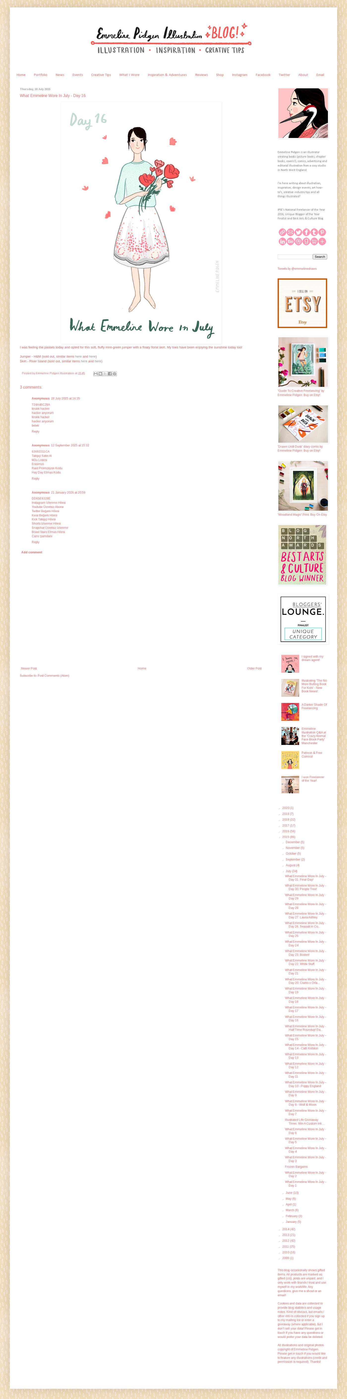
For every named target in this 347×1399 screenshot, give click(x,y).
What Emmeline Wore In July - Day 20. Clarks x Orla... (305, 981)
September (293, 859)
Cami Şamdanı (42, 536)
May (289, 1198)
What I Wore (129, 75)
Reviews (201, 75)
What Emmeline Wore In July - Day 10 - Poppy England (305, 1084)
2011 (286, 1246)
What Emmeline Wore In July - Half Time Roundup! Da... (305, 1028)
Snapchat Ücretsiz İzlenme (50, 528)
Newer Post (29, 668)
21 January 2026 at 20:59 (68, 492)
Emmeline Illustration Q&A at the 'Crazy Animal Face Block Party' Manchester (314, 736)
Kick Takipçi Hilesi (44, 519)
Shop (220, 75)
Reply (35, 431)
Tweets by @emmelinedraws (297, 268)
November (293, 848)
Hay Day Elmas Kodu (46, 472)
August (291, 865)
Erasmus (38, 464)
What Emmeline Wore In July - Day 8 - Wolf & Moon (305, 1102)
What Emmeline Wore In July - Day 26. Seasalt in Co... (305, 924)
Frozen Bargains (296, 1166)
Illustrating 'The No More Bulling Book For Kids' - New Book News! (314, 686)
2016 (286, 831)
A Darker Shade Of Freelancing (314, 706)
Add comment (31, 552)
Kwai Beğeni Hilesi (44, 515)
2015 (286, 837)
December (293, 842)
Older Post (254, 668)
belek (35, 425)
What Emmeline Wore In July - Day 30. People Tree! (305, 887)
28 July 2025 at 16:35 (65, 398)
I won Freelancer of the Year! (313, 778)
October (291, 853)
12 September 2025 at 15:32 (70, 445)
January (291, 1222)
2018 (286, 819)
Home (21, 75)
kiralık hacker (41, 408)
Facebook (263, 75)
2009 (286, 1258)
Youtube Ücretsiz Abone (48, 507)
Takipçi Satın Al (42, 456)
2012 (286, 1240)
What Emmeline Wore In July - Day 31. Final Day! (305, 877)
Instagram (239, 75)
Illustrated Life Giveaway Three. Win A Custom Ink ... (305, 1121)
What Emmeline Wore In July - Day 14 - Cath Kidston (305, 1046)
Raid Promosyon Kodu (47, 468)
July (289, 871)
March (290, 1210)
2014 (286, 1229)
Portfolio (40, 75)
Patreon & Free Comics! (312, 754)
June (289, 1193)
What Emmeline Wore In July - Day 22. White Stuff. (305, 962)
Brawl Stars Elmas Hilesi (48, 532)
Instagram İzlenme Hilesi (49, 502)
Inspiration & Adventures (167, 75)
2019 (286, 814)
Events (77, 75)
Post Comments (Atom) (53, 675)
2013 (286, 1235)
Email (320, 75)
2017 (286, 825)
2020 (286, 808)
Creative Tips (101, 75)
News (60, 75)
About (303, 75)
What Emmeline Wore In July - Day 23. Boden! (305, 952)
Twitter (284, 75)
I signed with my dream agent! (312, 658)
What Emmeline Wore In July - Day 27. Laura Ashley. (305, 915)
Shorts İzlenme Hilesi (46, 523)
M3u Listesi (39, 460)
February (292, 1216)
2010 (286, 1252)
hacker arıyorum (43, 413)
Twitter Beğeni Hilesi (45, 511)
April (289, 1204)
